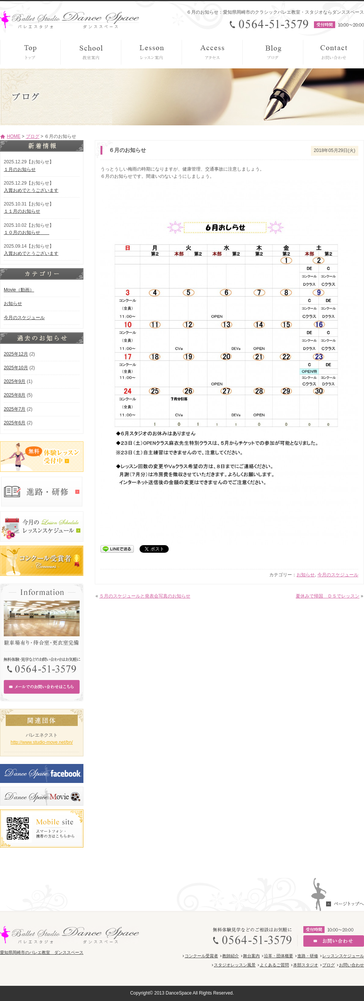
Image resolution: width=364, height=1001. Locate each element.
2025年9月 (14, 381)
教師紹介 (230, 956)
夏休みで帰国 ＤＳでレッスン (327, 596)
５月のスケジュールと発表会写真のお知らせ (144, 596)
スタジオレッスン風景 (235, 965)
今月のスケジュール (337, 574)
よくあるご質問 (274, 965)
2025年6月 (14, 422)
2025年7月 (14, 409)
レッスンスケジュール (343, 956)
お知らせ (306, 574)
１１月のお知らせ (22, 211)
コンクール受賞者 (201, 956)
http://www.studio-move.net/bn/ (42, 742)
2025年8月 (14, 395)
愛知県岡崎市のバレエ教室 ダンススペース (41, 952)
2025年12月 (16, 354)
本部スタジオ (305, 965)
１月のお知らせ (20, 169)
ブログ (32, 136)
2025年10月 (16, 367)
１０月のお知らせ (26, 232)
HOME (13, 136)
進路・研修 (307, 956)
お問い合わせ (351, 965)
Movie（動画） (19, 290)
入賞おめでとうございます (31, 190)
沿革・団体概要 (278, 956)
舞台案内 (251, 956)
